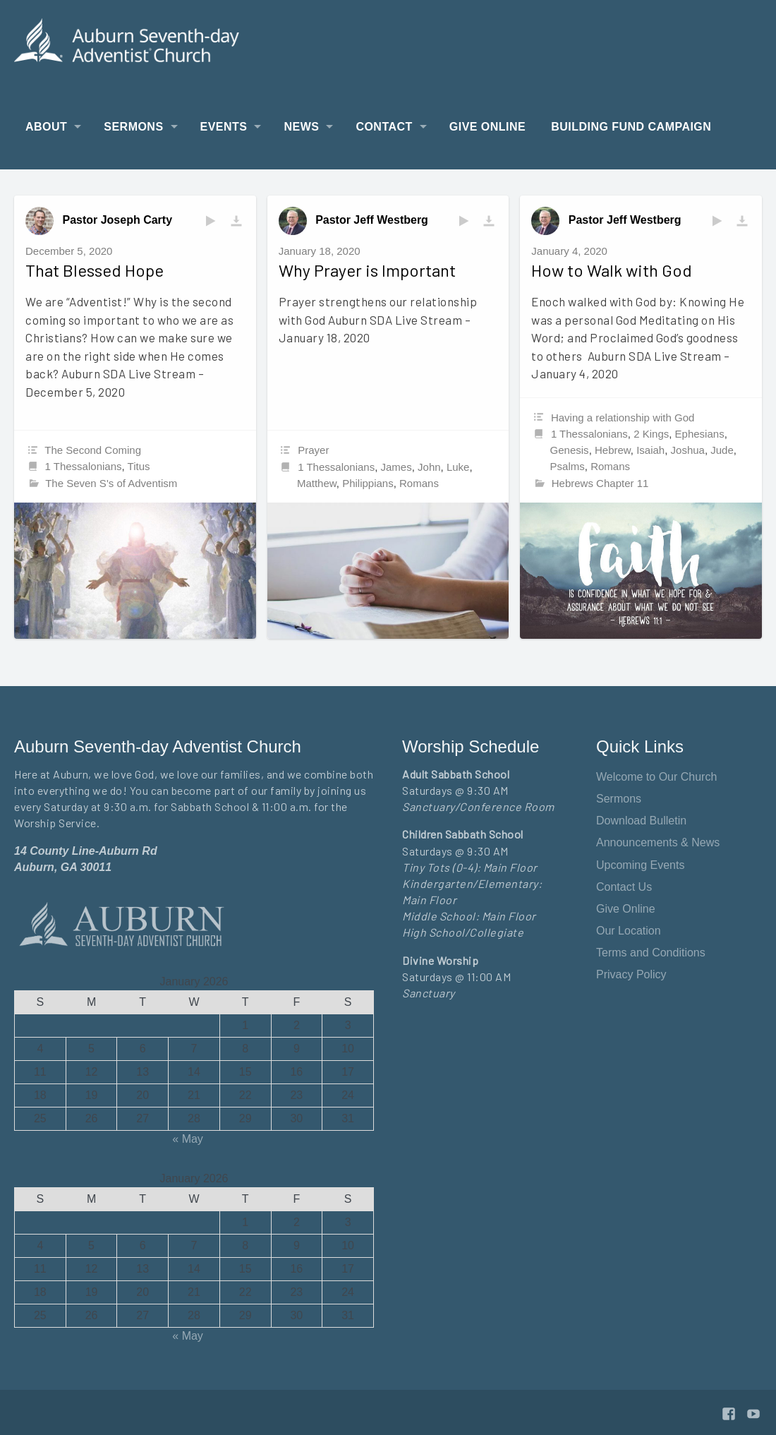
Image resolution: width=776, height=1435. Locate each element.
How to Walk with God (611, 270)
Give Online (487, 127)
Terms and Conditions (650, 953)
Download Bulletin (641, 821)
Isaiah (650, 450)
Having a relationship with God (622, 418)
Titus (139, 466)
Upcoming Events (640, 865)
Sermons (133, 127)
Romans (419, 483)
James (396, 467)
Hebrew (613, 450)
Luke (458, 467)
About (46, 127)
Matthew (317, 483)
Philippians (368, 483)
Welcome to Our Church (656, 777)
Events (224, 127)
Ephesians (700, 434)
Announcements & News (658, 842)
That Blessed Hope (94, 270)
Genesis (569, 450)
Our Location (628, 931)
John (429, 467)
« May (187, 1139)
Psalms (567, 466)
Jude (722, 450)
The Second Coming (92, 450)
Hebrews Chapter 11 (600, 483)
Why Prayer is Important (367, 270)
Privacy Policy (631, 974)
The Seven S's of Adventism (111, 483)
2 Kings (651, 434)
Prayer (313, 450)
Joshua (688, 450)
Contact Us (624, 887)
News (301, 127)
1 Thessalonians (83, 466)
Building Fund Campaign (631, 127)
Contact (384, 127)
